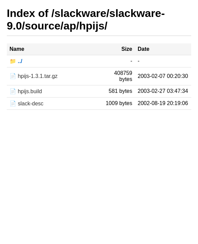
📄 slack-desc (26, 103)
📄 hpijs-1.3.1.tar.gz (33, 76)
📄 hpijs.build (25, 91)
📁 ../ (15, 61)
